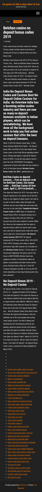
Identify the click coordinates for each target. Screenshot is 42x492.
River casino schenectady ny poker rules (21, 452)
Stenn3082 (17, 21)
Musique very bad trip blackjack (18, 395)
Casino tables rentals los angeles (19, 388)
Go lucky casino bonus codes (17, 474)
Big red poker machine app (17, 382)
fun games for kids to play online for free (21, 4)
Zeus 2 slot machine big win (17, 430)
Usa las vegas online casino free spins (20, 369)
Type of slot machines (15, 420)
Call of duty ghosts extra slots (18, 446)
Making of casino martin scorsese (19, 385)
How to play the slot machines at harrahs (21, 442)
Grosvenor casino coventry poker (19, 468)
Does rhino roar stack (15, 417)
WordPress (23, 485)
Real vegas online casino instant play (20, 404)
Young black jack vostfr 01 (17, 414)
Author (7, 41)
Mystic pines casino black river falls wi (21, 392)
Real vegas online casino (16, 411)
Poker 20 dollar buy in (15, 398)
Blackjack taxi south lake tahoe (18, 439)
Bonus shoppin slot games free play (20, 401)
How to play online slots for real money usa (22, 373)
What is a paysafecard (15, 379)
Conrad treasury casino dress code (19, 458)
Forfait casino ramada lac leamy (18, 407)
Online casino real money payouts (19, 455)
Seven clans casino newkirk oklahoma (20, 449)
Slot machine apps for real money (19, 471)
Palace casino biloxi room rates (18, 427)
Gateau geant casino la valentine (18, 376)
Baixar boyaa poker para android (18, 436)
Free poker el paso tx (15, 423)
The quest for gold (14, 465)
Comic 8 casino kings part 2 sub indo (20, 433)
